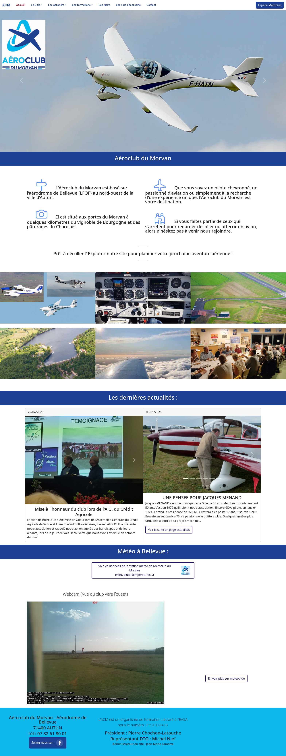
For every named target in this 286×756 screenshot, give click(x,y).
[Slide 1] (185, 479)
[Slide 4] (205, 479)
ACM (6, 5)
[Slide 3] (199, 479)
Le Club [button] (35, 5)
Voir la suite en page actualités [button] (169, 530)
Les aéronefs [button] (56, 5)
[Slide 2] (192, 479)
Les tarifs (104, 5)
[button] (143, 570)
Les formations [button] (81, 5)
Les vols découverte (128, 5)
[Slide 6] (218, 479)
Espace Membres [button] (269, 5)
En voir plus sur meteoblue (226, 678)
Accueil (20, 5)
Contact (151, 5)
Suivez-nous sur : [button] (47, 742)
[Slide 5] (212, 479)
